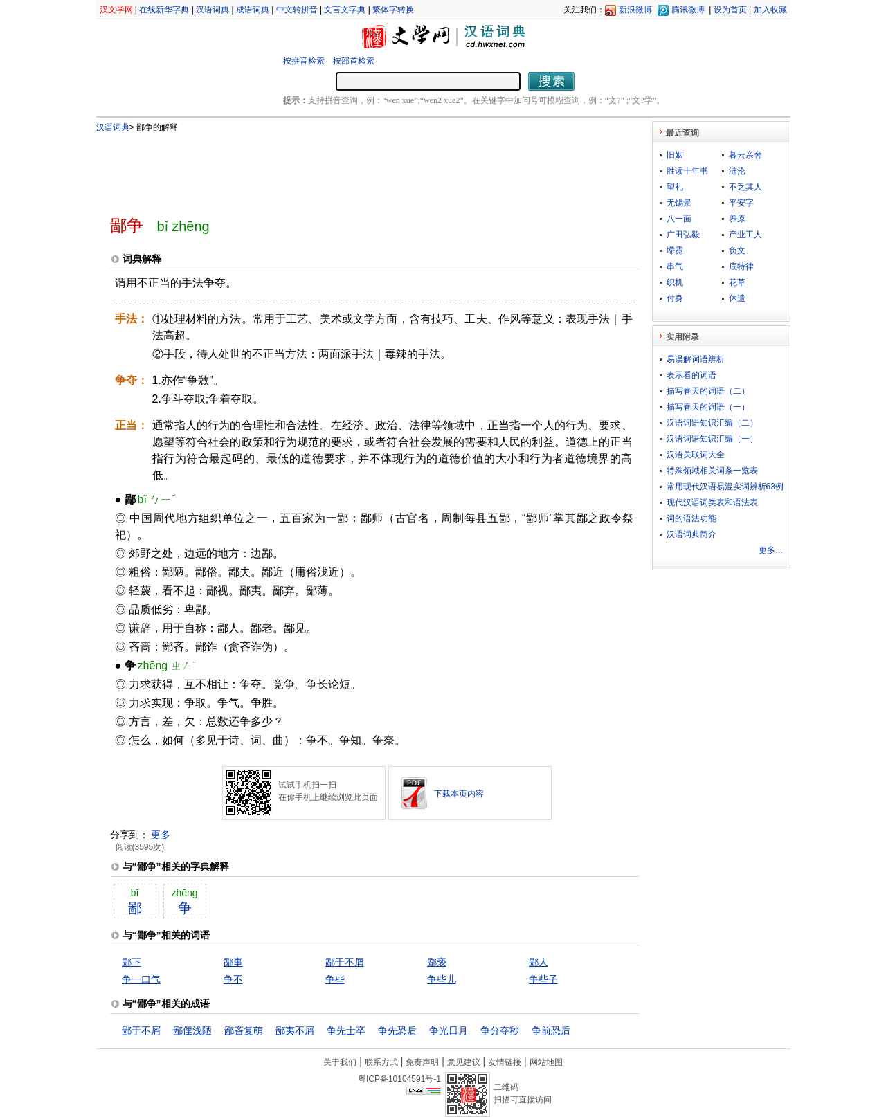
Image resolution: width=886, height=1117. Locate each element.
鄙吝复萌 (243, 1030)
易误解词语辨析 (696, 359)
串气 (675, 266)
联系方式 (381, 1062)
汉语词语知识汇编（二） (712, 423)
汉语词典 (212, 10)
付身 (675, 298)
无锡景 (679, 203)
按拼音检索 (304, 61)
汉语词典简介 (691, 534)
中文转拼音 (297, 10)
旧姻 (675, 155)
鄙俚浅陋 (192, 1030)
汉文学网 (116, 10)
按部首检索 (353, 61)
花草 (737, 282)
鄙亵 (436, 962)
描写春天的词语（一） (708, 407)
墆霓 (675, 250)
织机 (675, 282)
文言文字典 (344, 10)
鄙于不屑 (344, 962)
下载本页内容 (459, 794)
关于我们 (339, 1062)
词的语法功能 (691, 518)
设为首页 (730, 10)
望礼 (675, 187)
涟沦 (737, 171)
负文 (737, 250)
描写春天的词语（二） (708, 391)
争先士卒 (346, 1030)
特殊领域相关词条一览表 (712, 470)
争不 (233, 979)
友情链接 (504, 1062)
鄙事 (233, 962)
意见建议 (463, 1062)
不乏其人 (745, 187)
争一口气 (141, 979)
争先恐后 (397, 1030)
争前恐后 (551, 1030)
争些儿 (441, 979)
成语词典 (252, 10)
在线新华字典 (164, 10)
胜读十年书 (687, 171)
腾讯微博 (688, 10)
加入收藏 (770, 10)
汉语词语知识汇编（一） (712, 439)
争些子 (543, 979)
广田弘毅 (683, 234)
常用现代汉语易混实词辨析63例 (725, 486)
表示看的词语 (691, 375)
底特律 (741, 266)
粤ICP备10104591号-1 (399, 1079)
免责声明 (422, 1062)
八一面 (679, 219)
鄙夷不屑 (294, 1030)
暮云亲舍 (745, 155)
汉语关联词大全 (696, 455)
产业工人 (745, 234)
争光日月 (448, 1030)
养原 (737, 219)
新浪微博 (635, 10)
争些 (335, 979)
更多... (770, 550)
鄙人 (538, 962)
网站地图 (546, 1062)
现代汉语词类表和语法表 (712, 502)
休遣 (737, 298)
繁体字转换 (393, 10)
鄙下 (131, 962)
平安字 (741, 203)
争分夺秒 (499, 1030)
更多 (160, 834)
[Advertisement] (352, 168)
